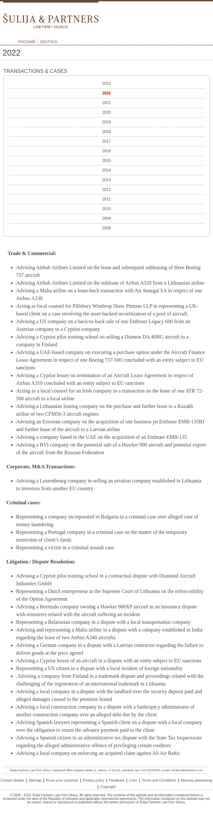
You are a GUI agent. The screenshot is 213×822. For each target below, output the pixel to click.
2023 (106, 83)
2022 (106, 93)
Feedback (117, 780)
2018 (106, 131)
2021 (106, 103)
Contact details (12, 780)
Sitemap (35, 780)
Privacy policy (93, 780)
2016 (106, 151)
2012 (106, 189)
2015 (106, 160)
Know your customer (62, 780)
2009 (106, 218)
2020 (106, 112)
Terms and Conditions (159, 780)
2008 (106, 228)
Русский (26, 42)
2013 (106, 180)
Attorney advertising (196, 780)
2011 (106, 199)
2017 (106, 141)
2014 (106, 170)
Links (133, 780)
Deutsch (48, 42)
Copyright (108, 787)
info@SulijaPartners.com (187, 770)
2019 (106, 122)
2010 (106, 209)
